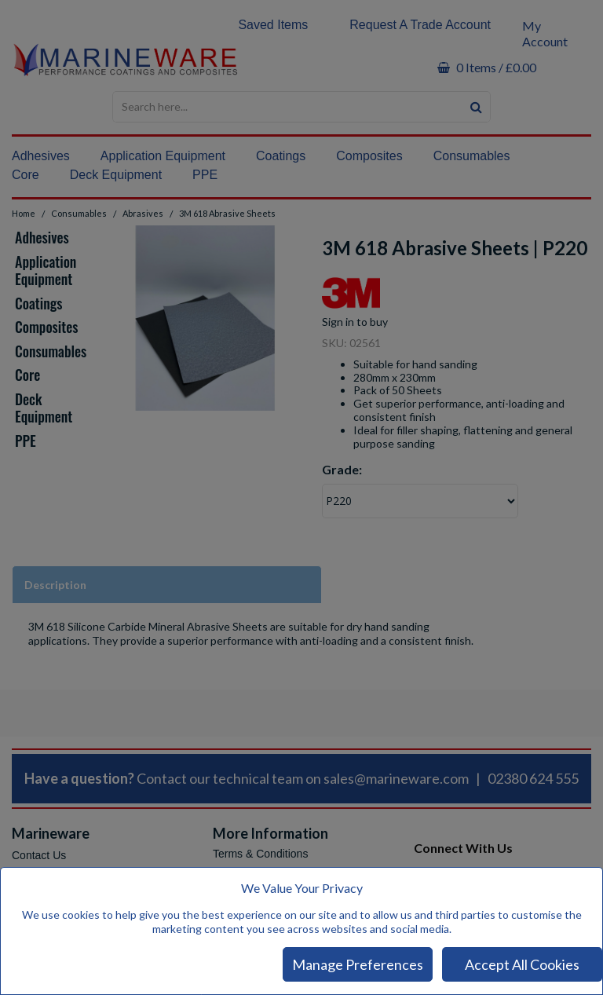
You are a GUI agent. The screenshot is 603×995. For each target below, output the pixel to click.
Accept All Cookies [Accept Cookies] (522, 964)
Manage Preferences (357, 964)
